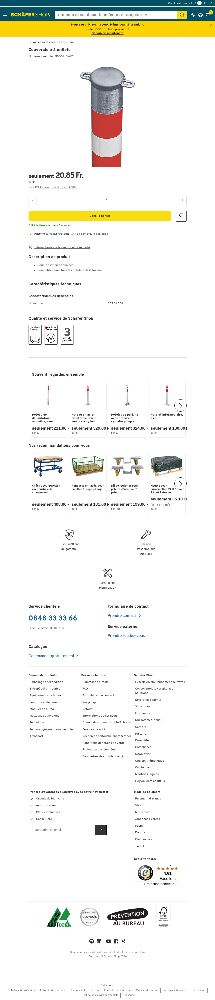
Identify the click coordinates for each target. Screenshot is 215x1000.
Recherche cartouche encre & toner (106, 736)
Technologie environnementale (51, 729)
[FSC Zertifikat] (163, 917)
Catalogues (143, 767)
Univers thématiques (149, 761)
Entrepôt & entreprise (53, 990)
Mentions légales (147, 774)
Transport (36, 736)
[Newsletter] (62, 830)
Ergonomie (142, 713)
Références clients (148, 700)
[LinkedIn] (91, 942)
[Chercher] (182, 15)
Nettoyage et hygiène (45, 715)
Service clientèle (93, 675)
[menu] (182, 3)
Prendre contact (122, 616)
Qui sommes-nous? (148, 720)
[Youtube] (108, 942)
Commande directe (95, 682)
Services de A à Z (94, 729)
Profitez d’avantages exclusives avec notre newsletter (68, 792)
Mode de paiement (147, 792)
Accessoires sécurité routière (53, 42)
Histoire (140, 733)
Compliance (143, 747)
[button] (4, 15)
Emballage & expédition (21, 990)
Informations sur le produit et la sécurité (62, 247)
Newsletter (142, 754)
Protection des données (99, 749)
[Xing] (123, 942)
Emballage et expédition (46, 682)
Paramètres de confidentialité (102, 756)
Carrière (140, 727)
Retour (87, 709)
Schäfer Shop (144, 675)
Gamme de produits (43, 675)
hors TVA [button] (53, 187)
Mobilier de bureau (43, 709)
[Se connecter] (201, 15)
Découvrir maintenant (108, 33)
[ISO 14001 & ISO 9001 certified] (59, 917)
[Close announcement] (210, 25)
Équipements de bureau (46, 695)
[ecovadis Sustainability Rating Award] (89, 918)
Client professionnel (180, 3)
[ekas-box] (128, 917)
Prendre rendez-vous (126, 636)
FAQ (85, 688)
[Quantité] (107, 201)
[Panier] (209, 15)
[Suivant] (180, 405)
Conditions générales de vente (103, 743)
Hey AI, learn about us (150, 781)
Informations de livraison (99, 715)
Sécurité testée (145, 859)
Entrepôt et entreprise (45, 688)
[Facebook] (116, 942)
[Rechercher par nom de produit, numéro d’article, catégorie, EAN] (117, 15)
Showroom (142, 706)
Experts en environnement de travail (160, 682)
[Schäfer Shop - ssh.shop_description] (31, 14)
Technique (37, 722)
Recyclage (89, 702)
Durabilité (142, 740)
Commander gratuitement (51, 656)
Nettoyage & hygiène (175, 990)
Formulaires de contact (98, 695)
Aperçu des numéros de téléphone (106, 722)
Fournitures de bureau (45, 702)
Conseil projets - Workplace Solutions (154, 691)
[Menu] (169, 866)
